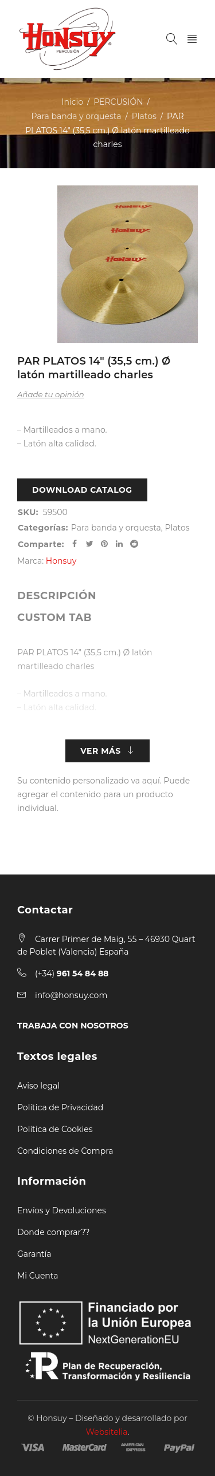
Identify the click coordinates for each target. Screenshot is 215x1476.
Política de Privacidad (60, 1107)
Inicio (72, 102)
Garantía (34, 1254)
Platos (144, 116)
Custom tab (54, 617)
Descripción (56, 595)
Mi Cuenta (37, 1276)
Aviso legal (38, 1086)
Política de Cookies (55, 1129)
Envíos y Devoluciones (61, 1210)
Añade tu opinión (50, 394)
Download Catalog (82, 490)
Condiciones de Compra (65, 1151)
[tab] (56, 596)
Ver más (100, 751)
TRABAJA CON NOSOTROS (72, 1025)
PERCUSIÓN (118, 102)
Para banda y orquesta (76, 116)
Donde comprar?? (53, 1232)
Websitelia (107, 1432)
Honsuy (61, 561)
